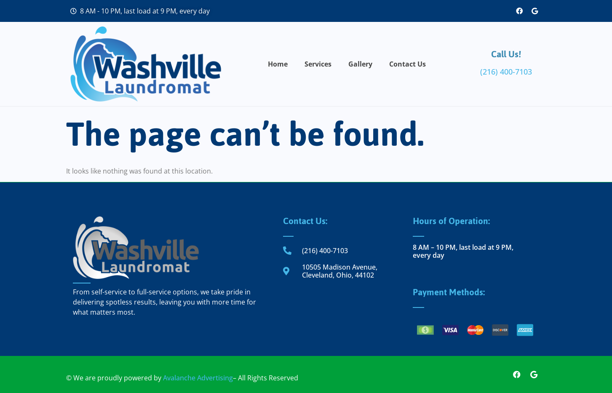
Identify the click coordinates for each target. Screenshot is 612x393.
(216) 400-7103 (506, 72)
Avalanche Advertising (198, 377)
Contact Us (407, 64)
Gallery (360, 64)
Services (318, 64)
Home (278, 64)
